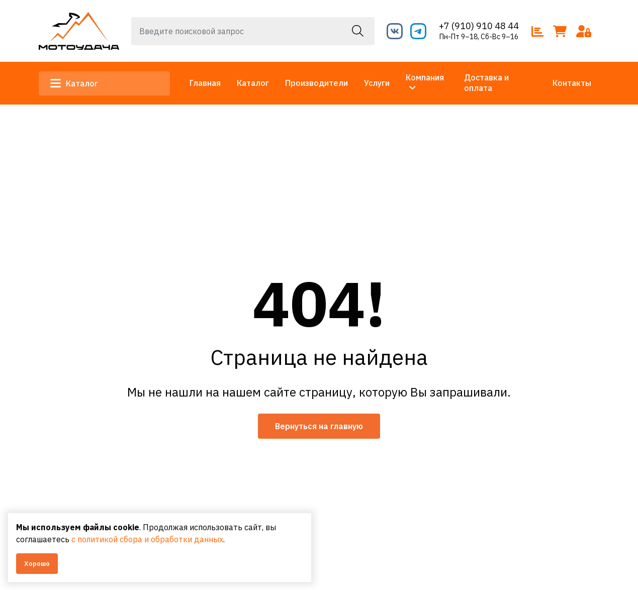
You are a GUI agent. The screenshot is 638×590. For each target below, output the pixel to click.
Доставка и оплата (486, 82)
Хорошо (37, 563)
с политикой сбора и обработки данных (147, 539)
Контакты (572, 83)
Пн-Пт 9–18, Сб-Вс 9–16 (478, 36)
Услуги (377, 83)
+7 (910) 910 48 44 (479, 26)
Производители (316, 83)
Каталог (75, 83)
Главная (205, 83)
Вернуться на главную (319, 426)
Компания (425, 77)
